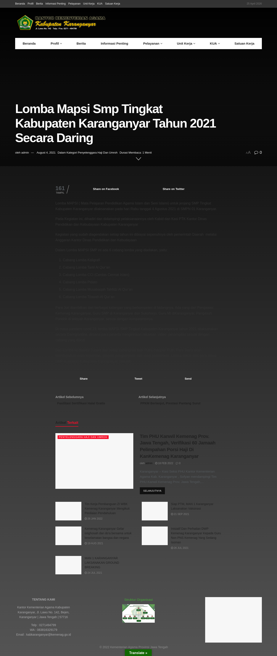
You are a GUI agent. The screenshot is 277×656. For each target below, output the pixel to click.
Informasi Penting (55, 3)
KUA (100, 3)
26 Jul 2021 (179, 550)
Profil (30, 3)
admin (25, 152)
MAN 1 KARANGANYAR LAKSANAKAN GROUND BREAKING (102, 565)
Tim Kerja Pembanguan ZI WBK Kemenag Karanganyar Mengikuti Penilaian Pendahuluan (107, 511)
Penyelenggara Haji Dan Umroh (98, 152)
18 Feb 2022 (164, 465)
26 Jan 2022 (94, 521)
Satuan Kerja (112, 3)
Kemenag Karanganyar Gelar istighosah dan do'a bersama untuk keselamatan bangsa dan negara (108, 536)
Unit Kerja (89, 3)
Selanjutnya (152, 493)
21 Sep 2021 (180, 517)
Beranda (20, 3)
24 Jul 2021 (93, 575)
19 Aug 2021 (94, 546)
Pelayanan (74, 3)
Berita (39, 3)
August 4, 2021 (46, 152)
